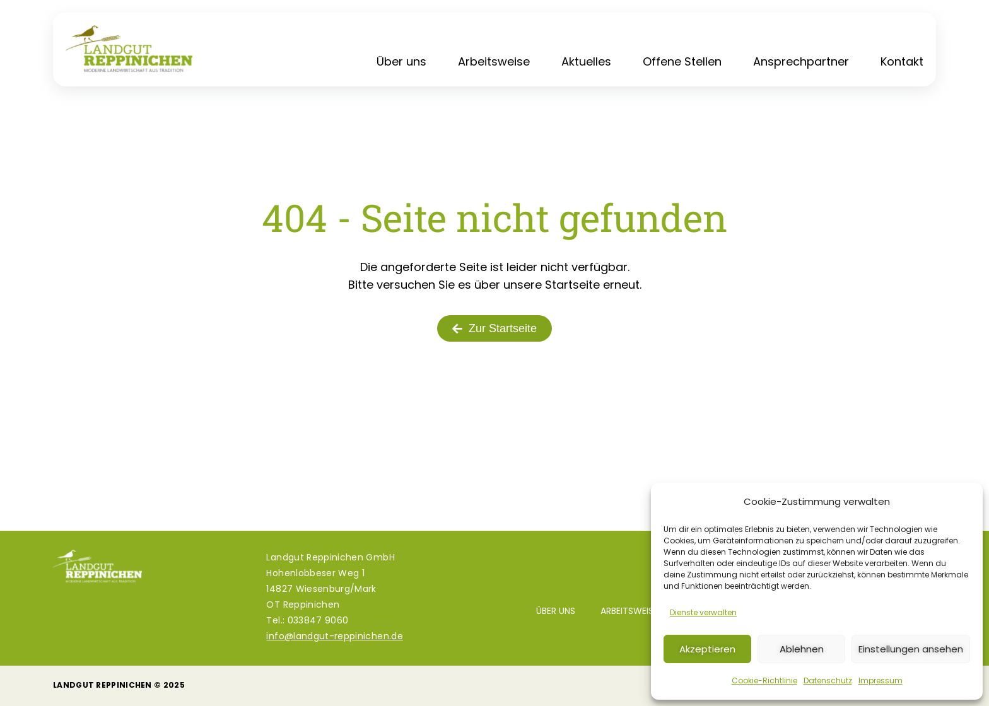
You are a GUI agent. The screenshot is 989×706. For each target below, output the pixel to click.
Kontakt (902, 61)
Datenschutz (828, 680)
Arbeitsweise (494, 61)
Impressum (880, 680)
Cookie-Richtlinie (764, 680)
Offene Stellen (682, 61)
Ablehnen (802, 649)
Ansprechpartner (801, 61)
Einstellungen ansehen (910, 649)
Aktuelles (586, 61)
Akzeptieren (707, 649)
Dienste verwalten (703, 612)
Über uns (401, 61)
